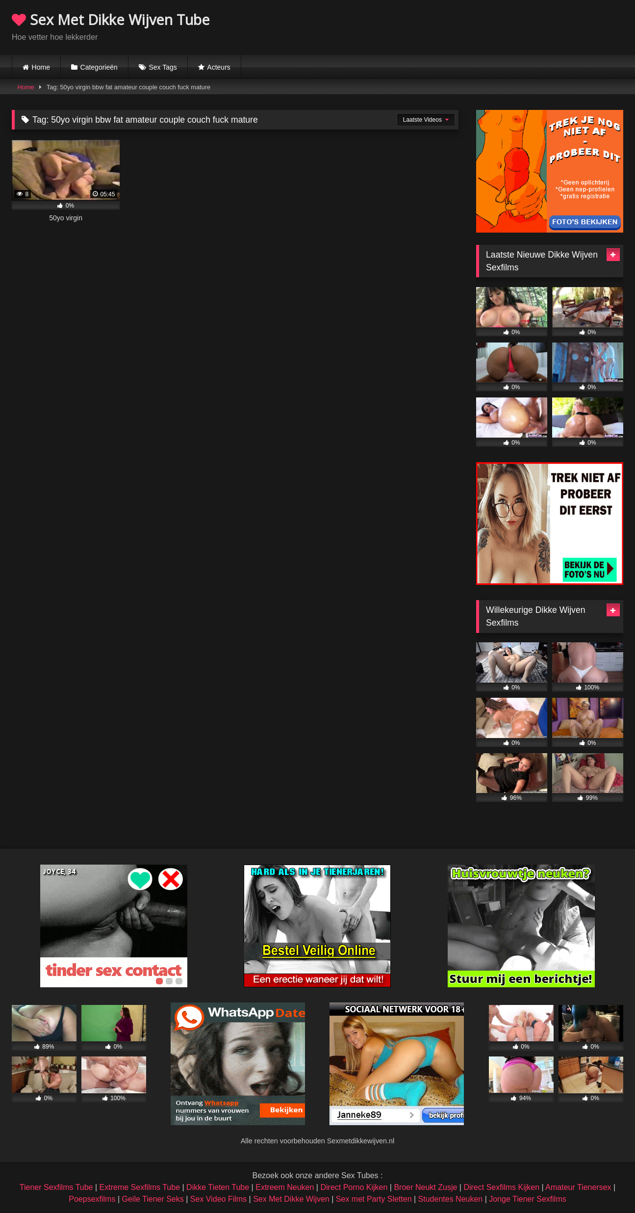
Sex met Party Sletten (374, 1199)
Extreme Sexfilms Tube (140, 1187)
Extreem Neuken (284, 1187)
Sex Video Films (218, 1199)
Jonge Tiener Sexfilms (527, 1199)
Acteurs (218, 67)
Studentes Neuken (450, 1199)
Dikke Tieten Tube (217, 1187)
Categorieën (99, 67)
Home (41, 67)
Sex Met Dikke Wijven (291, 1199)
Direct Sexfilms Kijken (501, 1187)
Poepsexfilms (92, 1199)
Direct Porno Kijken (353, 1187)
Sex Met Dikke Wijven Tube (111, 19)
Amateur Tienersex (578, 1187)
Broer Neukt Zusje (425, 1187)
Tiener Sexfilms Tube (56, 1187)
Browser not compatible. (508, 26)
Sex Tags (163, 67)
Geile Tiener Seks (152, 1199)
